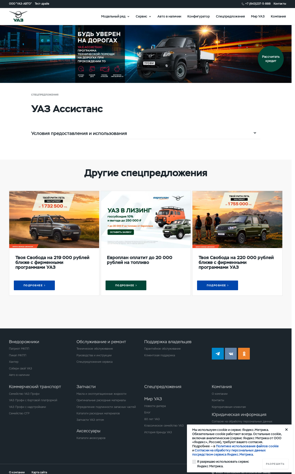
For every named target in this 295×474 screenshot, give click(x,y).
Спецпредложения (230, 16)
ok (244, 354)
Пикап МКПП (17, 355)
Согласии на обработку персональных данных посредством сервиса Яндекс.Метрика (229, 452)
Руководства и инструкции (94, 355)
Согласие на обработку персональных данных (242, 421)
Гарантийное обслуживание (162, 349)
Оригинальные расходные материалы (101, 400)
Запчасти (86, 386)
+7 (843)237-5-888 (258, 4)
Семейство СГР (19, 413)
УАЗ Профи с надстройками (27, 407)
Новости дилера (155, 406)
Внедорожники (24, 341)
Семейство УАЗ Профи (24, 394)
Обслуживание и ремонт (101, 341)
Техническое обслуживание (95, 349)
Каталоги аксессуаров (91, 438)
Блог (147, 412)
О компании (219, 394)
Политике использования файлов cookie (247, 446)
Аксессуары (88, 430)
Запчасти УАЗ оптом (90, 420)
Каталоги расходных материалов (98, 413)
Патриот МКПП (19, 349)
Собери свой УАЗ (20, 368)
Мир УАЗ (258, 16)
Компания (278, 16)
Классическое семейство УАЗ (164, 425)
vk (231, 354)
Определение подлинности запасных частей (106, 407)
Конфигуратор (198, 16)
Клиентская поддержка (159, 355)
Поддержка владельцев (168, 341)
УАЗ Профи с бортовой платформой (33, 400)
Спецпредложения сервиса (94, 362)
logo (23, 16)
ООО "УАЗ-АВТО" (20, 4)
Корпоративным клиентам (229, 407)
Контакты (280, 4)
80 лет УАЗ (152, 419)
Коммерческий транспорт (35, 386)
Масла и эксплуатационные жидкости (101, 394)
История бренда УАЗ (158, 432)
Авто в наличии (169, 16)
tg (218, 354)
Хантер (13, 362)
